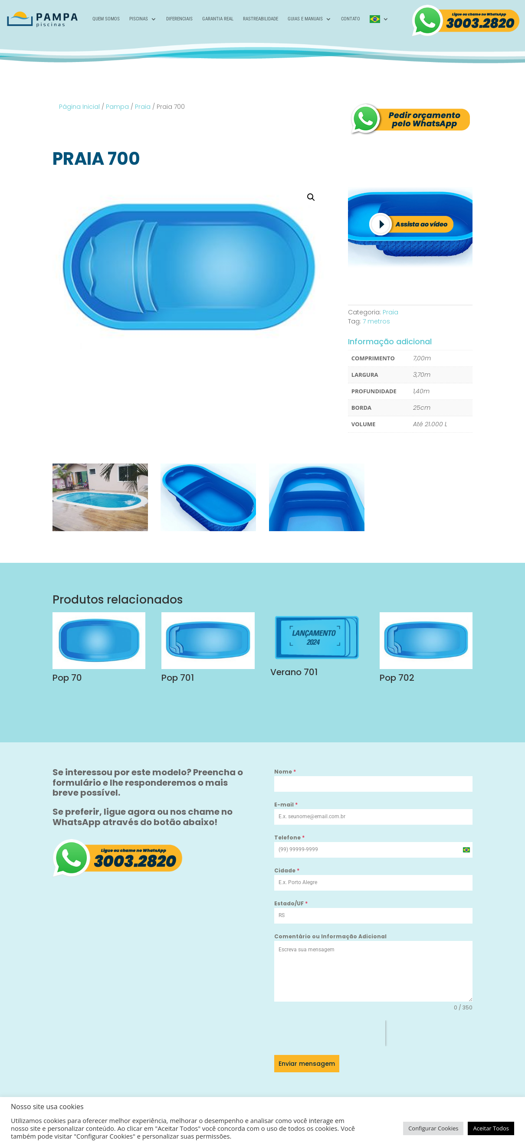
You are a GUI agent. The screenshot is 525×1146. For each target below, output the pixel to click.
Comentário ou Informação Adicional (330, 936)
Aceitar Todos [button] (491, 1128)
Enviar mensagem (307, 1063)
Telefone (289, 837)
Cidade (286, 870)
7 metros (376, 321)
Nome (285, 771)
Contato (350, 19)
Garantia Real (217, 19)
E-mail (286, 804)
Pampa (117, 106)
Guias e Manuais (305, 19)
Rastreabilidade (260, 19)
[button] (311, 197)
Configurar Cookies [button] (433, 1128)
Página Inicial (79, 106)
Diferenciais (179, 19)
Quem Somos (106, 19)
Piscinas (138, 19)
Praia (143, 106)
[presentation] (329, 1033)
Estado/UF (291, 903)
